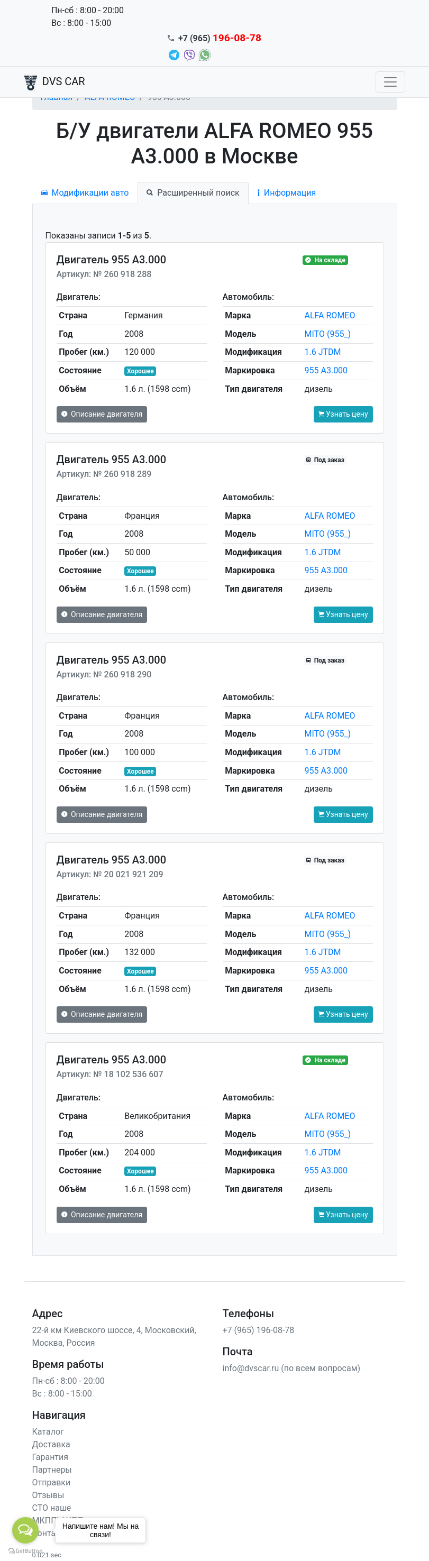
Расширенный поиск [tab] (193, 193)
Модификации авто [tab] (85, 193)
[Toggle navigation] (390, 82)
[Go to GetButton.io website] (25, 1550)
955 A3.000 (326, 370)
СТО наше (51, 1508)
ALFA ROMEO (330, 315)
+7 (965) (219, 38)
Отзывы (48, 1495)
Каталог (48, 1432)
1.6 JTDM (323, 352)
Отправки (51, 1482)
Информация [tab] (287, 193)
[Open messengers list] (25, 1530)
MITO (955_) (328, 334)
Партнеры (52, 1470)
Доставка (51, 1444)
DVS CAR (54, 82)
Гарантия (50, 1457)
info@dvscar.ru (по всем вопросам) (292, 1368)
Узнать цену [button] (343, 414)
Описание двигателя (102, 414)
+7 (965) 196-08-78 (259, 1330)
